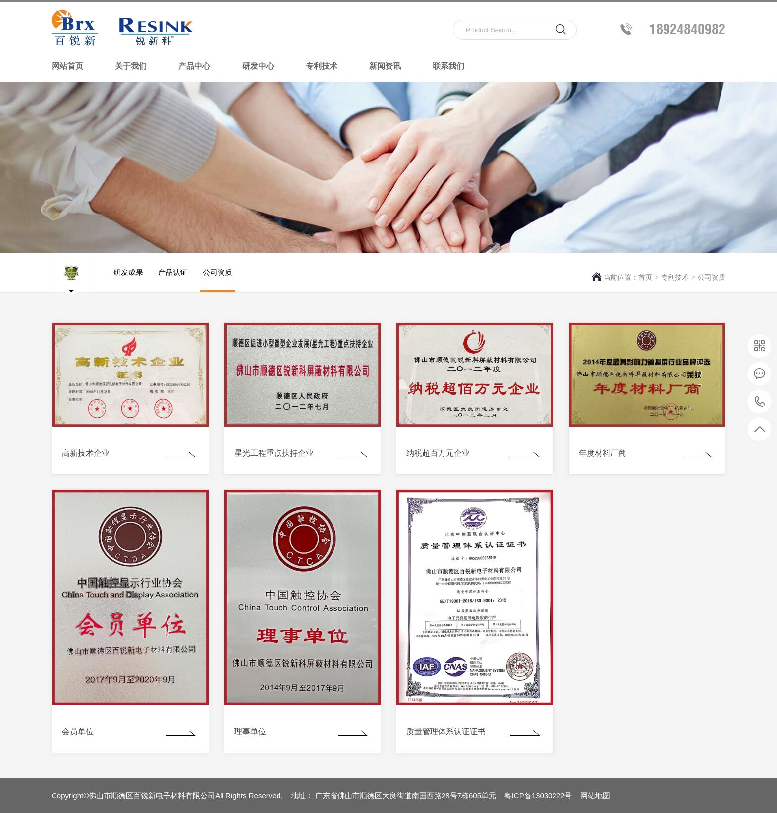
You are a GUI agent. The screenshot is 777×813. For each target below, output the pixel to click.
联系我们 (448, 66)
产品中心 (194, 66)
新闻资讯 (385, 66)
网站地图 (595, 795)
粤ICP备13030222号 (538, 795)
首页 (645, 277)
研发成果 (128, 280)
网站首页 (67, 66)
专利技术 (321, 66)
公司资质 (711, 277)
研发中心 (258, 66)
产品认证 (173, 280)
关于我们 (131, 66)
